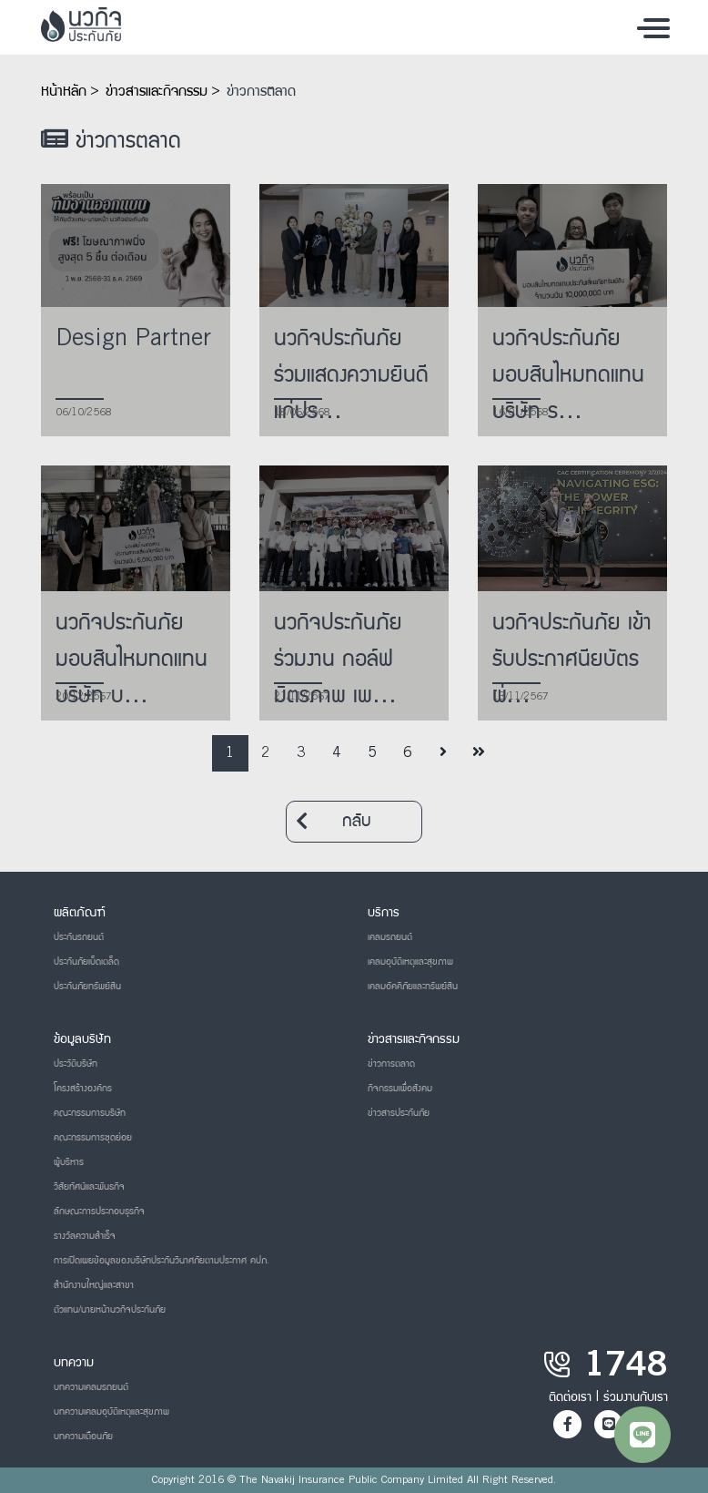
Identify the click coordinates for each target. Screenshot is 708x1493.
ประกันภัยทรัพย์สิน (87, 986)
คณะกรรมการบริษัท (90, 1113)
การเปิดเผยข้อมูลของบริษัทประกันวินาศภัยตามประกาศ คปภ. (161, 1260)
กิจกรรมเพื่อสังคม (400, 1088)
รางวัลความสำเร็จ (85, 1236)
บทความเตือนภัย (83, 1436)
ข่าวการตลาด (261, 92)
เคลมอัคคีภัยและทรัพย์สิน (413, 986)
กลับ (333, 822)
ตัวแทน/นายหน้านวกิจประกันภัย (110, 1309)
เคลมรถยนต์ (390, 937)
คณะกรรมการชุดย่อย (93, 1137)
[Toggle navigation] (653, 27)
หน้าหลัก (63, 92)
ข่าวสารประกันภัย (399, 1113)
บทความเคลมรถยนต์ (91, 1387)
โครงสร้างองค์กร (83, 1088)
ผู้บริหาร (69, 1162)
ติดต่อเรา (570, 1397)
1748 (626, 1368)
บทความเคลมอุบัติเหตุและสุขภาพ (111, 1411)
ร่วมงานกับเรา (635, 1397)
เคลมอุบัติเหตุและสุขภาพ (410, 961)
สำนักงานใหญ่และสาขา (94, 1285)
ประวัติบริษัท (75, 1063)
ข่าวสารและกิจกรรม (156, 92)
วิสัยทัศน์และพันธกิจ (89, 1186)
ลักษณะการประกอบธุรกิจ (99, 1211)
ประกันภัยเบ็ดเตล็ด (86, 961)
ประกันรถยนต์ (79, 937)
